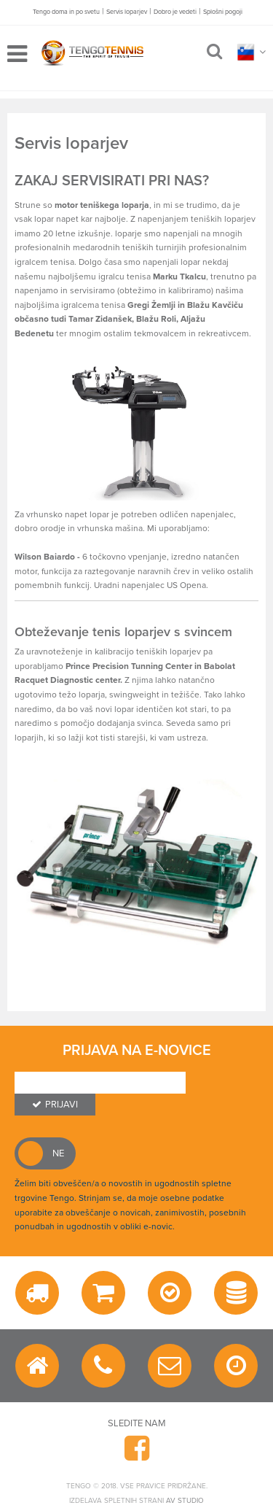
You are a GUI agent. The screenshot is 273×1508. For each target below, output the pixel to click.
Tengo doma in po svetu (66, 12)
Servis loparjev (126, 12)
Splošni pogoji (222, 12)
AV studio (185, 1500)
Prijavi (55, 1104)
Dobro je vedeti (175, 12)
